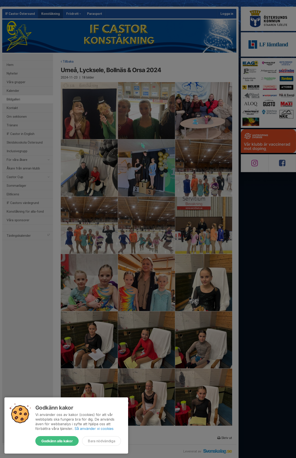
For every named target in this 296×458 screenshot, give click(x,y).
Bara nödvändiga (101, 441)
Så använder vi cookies (94, 428)
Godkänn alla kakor (57, 441)
